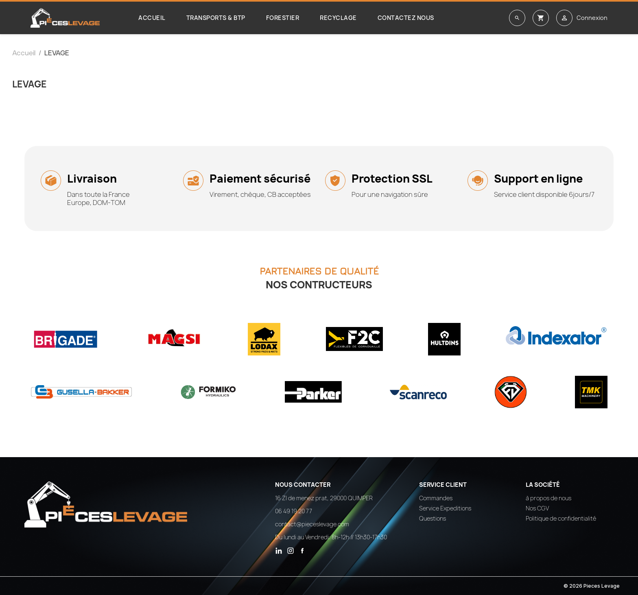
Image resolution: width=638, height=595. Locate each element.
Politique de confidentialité (561, 518)
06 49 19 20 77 (293, 511)
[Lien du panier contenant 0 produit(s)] (541, 18)
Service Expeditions (445, 508)
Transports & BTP (215, 18)
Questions (432, 518)
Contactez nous (406, 18)
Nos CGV (537, 508)
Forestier (282, 18)
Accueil (152, 18)
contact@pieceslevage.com (312, 524)
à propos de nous (548, 498)
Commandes (435, 498)
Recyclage (338, 18)
